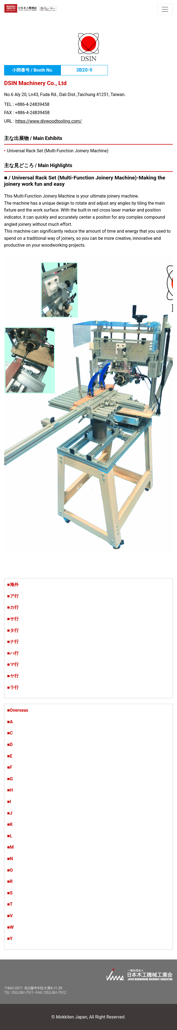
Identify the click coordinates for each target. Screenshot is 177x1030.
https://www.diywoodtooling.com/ (48, 121)
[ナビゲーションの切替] (165, 9)
